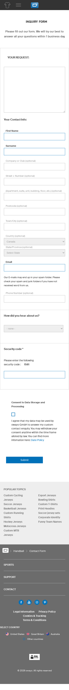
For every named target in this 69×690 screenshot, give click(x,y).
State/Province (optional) (19, 247)
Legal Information (23, 611)
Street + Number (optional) (20, 176)
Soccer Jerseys (13, 504)
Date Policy (37, 440)
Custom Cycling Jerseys (13, 497)
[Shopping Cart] (60, 4)
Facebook (21, 602)
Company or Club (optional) (21, 160)
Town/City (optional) (16, 221)
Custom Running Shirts (14, 515)
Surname (11, 145)
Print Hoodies (46, 508)
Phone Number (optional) (19, 293)
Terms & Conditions (34, 620)
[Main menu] (18, 5)
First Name (12, 130)
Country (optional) (15, 236)
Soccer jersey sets (49, 512)
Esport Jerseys (47, 495)
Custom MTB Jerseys (11, 532)
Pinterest (45, 602)
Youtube (29, 602)
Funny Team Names (50, 521)
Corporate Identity (49, 517)
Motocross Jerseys (15, 526)
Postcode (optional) (16, 206)
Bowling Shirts (46, 499)
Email (9, 262)
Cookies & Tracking (34, 615)
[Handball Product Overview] (7, 5)
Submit (24, 460)
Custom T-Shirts (48, 504)
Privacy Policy (47, 611)
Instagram (37, 602)
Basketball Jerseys (15, 508)
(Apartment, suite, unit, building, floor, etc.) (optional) (34, 191)
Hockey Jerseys (13, 521)
